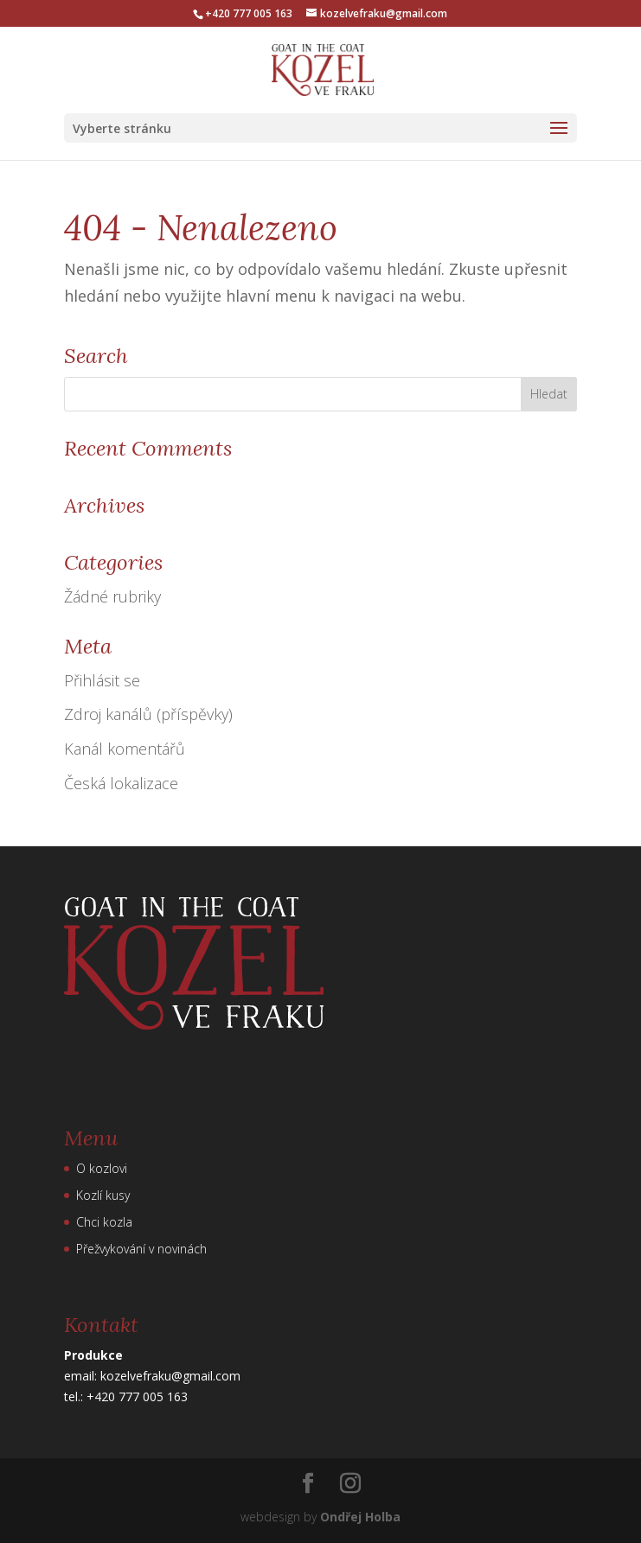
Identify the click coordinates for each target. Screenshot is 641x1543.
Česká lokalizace (121, 783)
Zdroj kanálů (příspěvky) (148, 714)
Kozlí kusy (103, 1195)
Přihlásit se (102, 680)
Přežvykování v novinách (141, 1248)
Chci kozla (104, 1222)
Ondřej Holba (360, 1516)
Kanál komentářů (124, 748)
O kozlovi (101, 1168)
